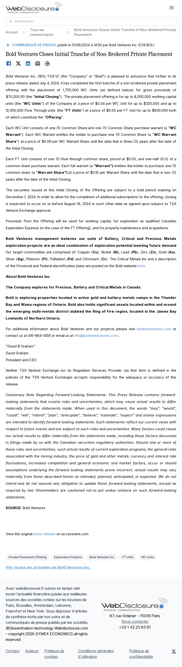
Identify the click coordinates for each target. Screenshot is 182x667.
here (141, 266)
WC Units (147, 557)
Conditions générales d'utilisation (96, 654)
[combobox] (91, 21)
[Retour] (31, 45)
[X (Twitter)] (173, 653)
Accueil (12, 32)
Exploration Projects (68, 557)
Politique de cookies (54, 654)
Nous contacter (135, 621)
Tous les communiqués (41, 32)
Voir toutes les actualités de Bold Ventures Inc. (48, 567)
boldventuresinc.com (154, 329)
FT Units (128, 557)
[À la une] (34, 7)
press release (44, 534)
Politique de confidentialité (141, 654)
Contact (12, 651)
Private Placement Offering (27, 557)
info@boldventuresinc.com (96, 335)
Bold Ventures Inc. (102, 557)
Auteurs (32, 651)
